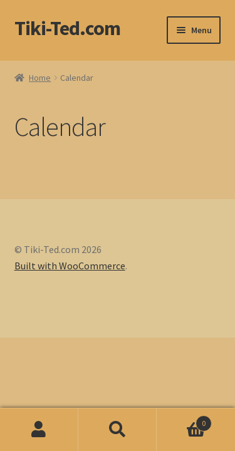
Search (117, 429)
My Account (39, 429)
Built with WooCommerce (69, 265)
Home (40, 77)
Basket (184, 421)
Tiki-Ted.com (67, 28)
